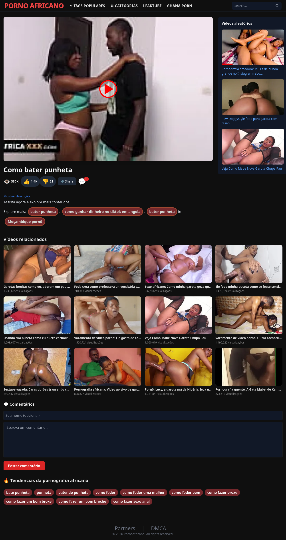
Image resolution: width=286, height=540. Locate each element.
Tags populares (87, 5)
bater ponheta (162, 211)
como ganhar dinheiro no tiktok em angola (102, 211)
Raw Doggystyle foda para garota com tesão (249, 121)
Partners (125, 528)
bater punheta (43, 211)
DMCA (158, 528)
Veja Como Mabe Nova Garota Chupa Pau (252, 168)
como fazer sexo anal (131, 501)
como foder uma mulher (144, 492)
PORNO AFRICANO (34, 6)
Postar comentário (24, 465)
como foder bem (186, 492)
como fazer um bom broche (82, 501)
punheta (44, 492)
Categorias (124, 5)
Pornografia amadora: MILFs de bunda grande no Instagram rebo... (250, 71)
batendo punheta (73, 492)
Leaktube (152, 5)
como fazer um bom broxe (29, 501)
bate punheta (18, 492)
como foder (105, 492)
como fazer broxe (222, 492)
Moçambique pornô (25, 221)
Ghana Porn (179, 5)
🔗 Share (66, 181)
